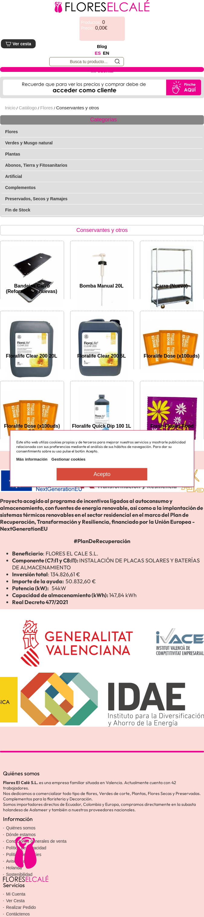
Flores (46, 107)
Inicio (10, 107)
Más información (31, 459)
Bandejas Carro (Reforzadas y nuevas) (31, 288)
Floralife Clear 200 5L (101, 356)
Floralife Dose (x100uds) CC (32, 428)
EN (106, 53)
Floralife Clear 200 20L (31, 356)
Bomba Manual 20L (101, 285)
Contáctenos (18, 914)
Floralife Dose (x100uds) (171, 356)
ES (98, 53)
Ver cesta (18, 44)
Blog (102, 46)
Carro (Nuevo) (171, 285)
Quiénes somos (20, 827)
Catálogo (28, 107)
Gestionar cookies (68, 459)
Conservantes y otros (77, 107)
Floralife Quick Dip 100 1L (101, 426)
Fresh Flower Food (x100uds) (172, 428)
